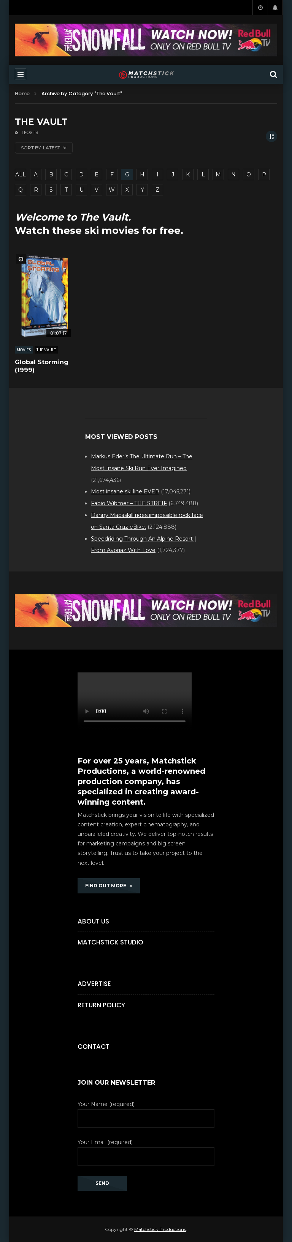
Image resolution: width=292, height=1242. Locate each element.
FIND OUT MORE (108, 885)
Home (22, 93)
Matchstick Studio (110, 942)
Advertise (94, 983)
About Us (93, 921)
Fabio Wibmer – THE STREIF (129, 503)
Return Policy (101, 1005)
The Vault (46, 350)
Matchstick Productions (160, 1229)
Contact (94, 1046)
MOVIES (24, 350)
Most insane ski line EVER (125, 491)
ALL (20, 174)
